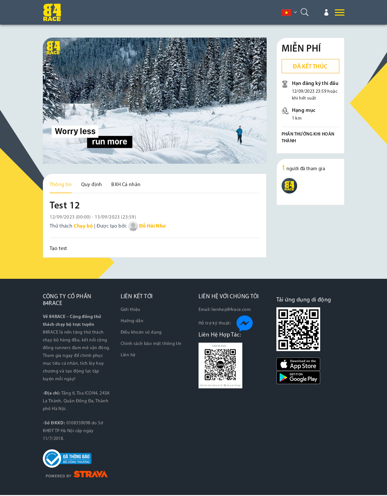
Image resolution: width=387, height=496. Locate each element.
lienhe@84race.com (231, 311)
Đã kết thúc (310, 67)
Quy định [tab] (91, 184)
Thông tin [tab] (61, 184)
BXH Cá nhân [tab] (125, 184)
